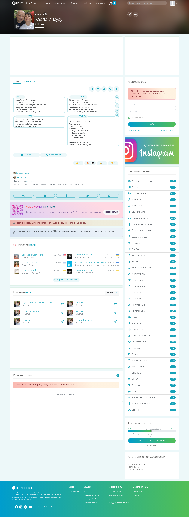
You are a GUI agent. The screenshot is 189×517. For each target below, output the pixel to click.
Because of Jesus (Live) (33, 255)
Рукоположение (152, 366)
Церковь (152, 410)
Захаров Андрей (21, 173)
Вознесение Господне (152, 224)
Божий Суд (152, 199)
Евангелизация (152, 255)
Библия (152, 187)
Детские (152, 243)
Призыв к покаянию (152, 336)
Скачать (26, 155)
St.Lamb (40, 24)
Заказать (100, 3)
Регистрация (134, 130)
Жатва (152, 261)
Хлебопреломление (152, 403)
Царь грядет (28, 320)
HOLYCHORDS (34, 206)
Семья (152, 379)
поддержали (152, 445)
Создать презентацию (119, 503)
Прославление (152, 342)
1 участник (22, 177)
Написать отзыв (90, 503)
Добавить (87, 3)
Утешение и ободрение (152, 397)
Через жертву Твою (84, 255)
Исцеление (152, 280)
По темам (72, 499)
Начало (79, 303)
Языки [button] (74, 3)
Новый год (152, 323)
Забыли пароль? (168, 130)
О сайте (87, 491)
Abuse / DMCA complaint (94, 499)
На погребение (152, 311)
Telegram (137, 495)
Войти (152, 124)
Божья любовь (152, 206)
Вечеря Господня (84, 320)
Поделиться (53, 155)
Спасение (152, 385)
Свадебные (152, 373)
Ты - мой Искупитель (31, 263)
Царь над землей (31, 311)
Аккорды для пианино (118, 499)
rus (39, 507)
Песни (47, 3)
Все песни (112, 292)
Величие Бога (152, 212)
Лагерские (152, 298)
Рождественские (152, 360)
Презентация (29, 81)
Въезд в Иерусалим (152, 236)
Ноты (70, 495)
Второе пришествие (152, 230)
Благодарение (152, 193)
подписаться (111, 212)
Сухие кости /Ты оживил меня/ (37, 303)
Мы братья (81, 311)
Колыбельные (152, 286)
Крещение (152, 292)
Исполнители (60, 3)
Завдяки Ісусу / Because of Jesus (90, 262)
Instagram (137, 491)
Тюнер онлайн (115, 491)
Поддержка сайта (91, 495)
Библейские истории (152, 181)
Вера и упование (152, 218)
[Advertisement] (66, 56)
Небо (152, 317)
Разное (152, 354)
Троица (152, 391)
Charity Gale (31, 181)
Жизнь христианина (152, 268)
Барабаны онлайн (117, 495)
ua (51, 507)
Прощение (152, 348)
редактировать (71, 231)
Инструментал (152, 274)
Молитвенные (152, 305)
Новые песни (73, 491)
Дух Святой (152, 249)
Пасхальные (152, 329)
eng (45, 507)
